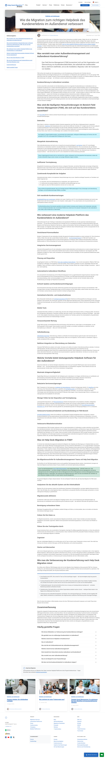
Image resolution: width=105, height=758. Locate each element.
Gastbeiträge (33, 741)
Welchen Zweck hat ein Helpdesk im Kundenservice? (55, 638)
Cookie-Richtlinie (81, 743)
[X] (13, 737)
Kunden (55, 739)
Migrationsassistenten (41, 672)
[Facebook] (6, 737)
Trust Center (80, 730)
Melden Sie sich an (91, 755)
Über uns (79, 719)
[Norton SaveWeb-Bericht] (7, 733)
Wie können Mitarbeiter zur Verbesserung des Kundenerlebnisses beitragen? (62, 632)
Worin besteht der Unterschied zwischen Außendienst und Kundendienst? (61, 652)
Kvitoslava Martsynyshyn (16, 709)
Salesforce (47, 126)
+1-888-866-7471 (8, 726)
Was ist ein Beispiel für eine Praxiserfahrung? (53, 658)
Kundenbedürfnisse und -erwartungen (46, 199)
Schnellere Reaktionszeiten (43, 414)
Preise (31, 723)
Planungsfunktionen (58, 401)
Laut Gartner (79, 145)
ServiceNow (42, 114)
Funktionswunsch (58, 743)
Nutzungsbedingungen (82, 745)
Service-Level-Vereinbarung (83, 747)
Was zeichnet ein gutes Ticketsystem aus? (52, 699)
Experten (79, 721)
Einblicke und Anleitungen (52, 16)
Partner (32, 739)
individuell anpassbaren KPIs (61, 299)
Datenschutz (80, 741)
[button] (38, 5)
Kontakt (79, 723)
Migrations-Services (35, 719)
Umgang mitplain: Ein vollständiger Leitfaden (17, 700)
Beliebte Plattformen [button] (35, 729)
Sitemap (56, 727)
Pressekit (56, 725)
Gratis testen (85, 5)
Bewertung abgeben (58, 741)
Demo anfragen (88, 2)
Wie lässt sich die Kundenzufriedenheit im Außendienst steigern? (59, 662)
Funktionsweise (34, 725)
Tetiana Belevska (54, 35)
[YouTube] (8, 737)
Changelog (32, 727)
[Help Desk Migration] (14, 5)
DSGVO (79, 725)
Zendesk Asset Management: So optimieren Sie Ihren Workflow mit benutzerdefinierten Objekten (84, 701)
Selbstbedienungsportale (43, 336)
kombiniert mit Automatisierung (62, 387)
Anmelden (80, 2)
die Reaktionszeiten (70, 389)
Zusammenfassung (11, 64)
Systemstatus (57, 729)
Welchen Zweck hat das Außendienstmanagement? (55, 648)
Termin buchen (95, 5)
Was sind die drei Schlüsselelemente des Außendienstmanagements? (60, 645)
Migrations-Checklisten (59, 723)
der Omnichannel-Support (75, 238)
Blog (26, 5)
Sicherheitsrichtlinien (82, 739)
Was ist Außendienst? (47, 642)
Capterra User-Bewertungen (60, 745)
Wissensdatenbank (58, 721)
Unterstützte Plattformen (36, 721)
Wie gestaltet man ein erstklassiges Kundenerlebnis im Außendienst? (60, 635)
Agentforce (91, 387)
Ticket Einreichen (81, 729)
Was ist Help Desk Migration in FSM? (15, 57)
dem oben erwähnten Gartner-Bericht (67, 262)
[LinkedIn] (11, 737)
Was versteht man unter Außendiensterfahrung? (54, 655)
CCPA (78, 727)
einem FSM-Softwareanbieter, (60, 468)
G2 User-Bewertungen (59, 747)
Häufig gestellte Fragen (12, 67)
